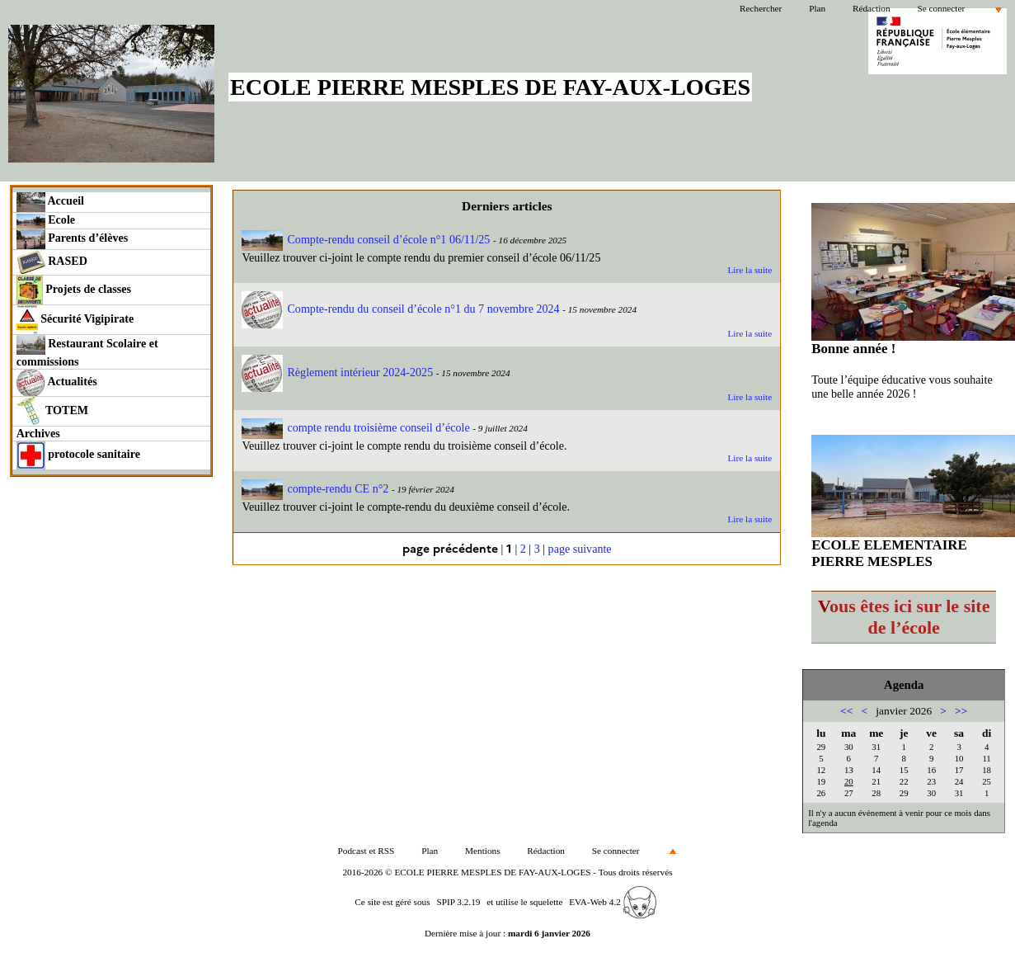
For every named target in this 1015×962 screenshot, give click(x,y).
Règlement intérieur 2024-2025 (337, 372)
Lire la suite (749, 270)
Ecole (45, 221)
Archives (38, 433)
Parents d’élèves (72, 239)
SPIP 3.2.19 (458, 902)
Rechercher (761, 8)
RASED (51, 262)
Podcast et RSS (366, 851)
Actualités (56, 383)
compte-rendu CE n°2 (315, 488)
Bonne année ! (853, 348)
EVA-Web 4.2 (612, 901)
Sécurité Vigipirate (75, 319)
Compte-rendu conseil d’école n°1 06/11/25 (366, 239)
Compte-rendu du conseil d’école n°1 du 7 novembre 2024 (400, 308)
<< (846, 711)
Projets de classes (73, 290)
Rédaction (871, 8)
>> (961, 711)
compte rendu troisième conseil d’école (355, 427)
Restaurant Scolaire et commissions (87, 351)
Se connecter (941, 8)
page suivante (580, 548)
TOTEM (52, 411)
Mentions (482, 851)
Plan (817, 8)
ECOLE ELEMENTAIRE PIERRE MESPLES (889, 553)
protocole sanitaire (78, 455)
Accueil (50, 202)
